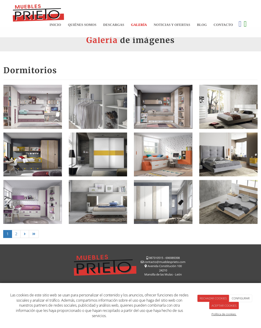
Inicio (55, 25)
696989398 (172, 258)
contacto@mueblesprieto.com (164, 262)
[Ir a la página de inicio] (38, 12)
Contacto (223, 25)
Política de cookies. (224, 314)
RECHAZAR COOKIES (213, 298)
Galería (139, 25)
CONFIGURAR (241, 298)
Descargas (113, 25)
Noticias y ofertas (172, 25)
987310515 (156, 258)
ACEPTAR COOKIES (224, 305)
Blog (202, 25)
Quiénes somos (82, 25)
